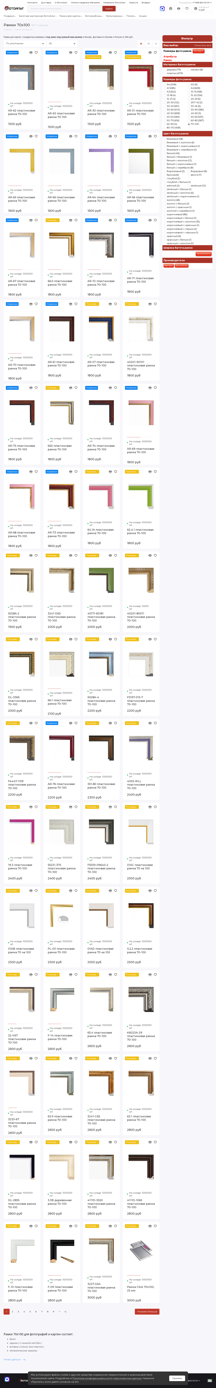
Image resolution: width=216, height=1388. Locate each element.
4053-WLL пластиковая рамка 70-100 (141, 785)
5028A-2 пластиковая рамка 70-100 (22, 617)
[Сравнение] (179, 8)
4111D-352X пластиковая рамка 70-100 (101, 1204)
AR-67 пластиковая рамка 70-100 (21, 282)
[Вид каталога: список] (148, 43)
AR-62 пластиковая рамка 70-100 (21, 112)
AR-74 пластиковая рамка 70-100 (101, 447)
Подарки (10, 16)
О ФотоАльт (61, 2)
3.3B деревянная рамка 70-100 (60, 1202)
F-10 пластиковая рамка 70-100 (20, 1288)
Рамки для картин (70, 16)
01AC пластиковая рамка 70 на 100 (140, 866)
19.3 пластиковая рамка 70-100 (20, 866)
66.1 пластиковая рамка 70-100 (60, 702)
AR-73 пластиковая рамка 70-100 (61, 534)
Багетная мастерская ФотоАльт (38, 16)
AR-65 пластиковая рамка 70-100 (21, 199)
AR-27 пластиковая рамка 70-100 (101, 363)
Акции (143, 16)
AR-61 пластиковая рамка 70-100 (61, 363)
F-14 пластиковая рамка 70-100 (60, 1037)
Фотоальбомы (94, 16)
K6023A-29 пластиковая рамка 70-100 (141, 1036)
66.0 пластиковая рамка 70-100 (60, 282)
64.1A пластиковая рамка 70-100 (100, 531)
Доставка (46, 2)
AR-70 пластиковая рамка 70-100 (21, 366)
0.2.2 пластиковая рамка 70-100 (139, 950)
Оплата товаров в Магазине (85, 2)
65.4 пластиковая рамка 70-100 (99, 1034)
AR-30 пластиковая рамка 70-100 (101, 112)
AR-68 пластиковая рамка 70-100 (21, 534)
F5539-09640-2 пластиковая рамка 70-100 (101, 868)
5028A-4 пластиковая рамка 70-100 (101, 701)
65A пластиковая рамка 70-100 (60, 447)
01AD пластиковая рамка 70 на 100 (100, 950)
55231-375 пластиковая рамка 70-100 (61, 868)
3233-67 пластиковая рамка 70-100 (22, 1123)
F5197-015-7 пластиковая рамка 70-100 (141, 701)
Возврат (146, 2)
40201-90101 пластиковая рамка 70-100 (141, 365)
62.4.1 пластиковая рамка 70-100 (140, 531)
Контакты (32, 2)
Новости (133, 2)
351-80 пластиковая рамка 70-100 (101, 785)
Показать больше (147, 1311)
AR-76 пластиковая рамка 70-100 (61, 785)
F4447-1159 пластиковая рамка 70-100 (22, 785)
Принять (177, 1378)
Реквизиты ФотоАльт (114, 2)
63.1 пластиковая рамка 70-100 (139, 1118)
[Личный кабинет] (170, 8)
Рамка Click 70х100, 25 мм (140, 1288)
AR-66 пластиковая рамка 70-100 (61, 199)
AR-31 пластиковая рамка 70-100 (140, 112)
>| (65, 1311)
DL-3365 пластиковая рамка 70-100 (22, 701)
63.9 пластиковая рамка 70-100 (60, 1118)
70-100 (198, 51)
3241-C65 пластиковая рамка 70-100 (101, 1120)
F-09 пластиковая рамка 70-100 (60, 1288)
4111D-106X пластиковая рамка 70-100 (141, 1204)
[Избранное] (187, 8)
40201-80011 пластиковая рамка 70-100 (141, 617)
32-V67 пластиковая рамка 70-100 (22, 1039)
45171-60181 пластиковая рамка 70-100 (101, 617)
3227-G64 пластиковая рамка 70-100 (101, 1287)
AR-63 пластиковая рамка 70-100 (61, 115)
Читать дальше (14, 1359)
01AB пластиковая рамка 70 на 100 (21, 950)
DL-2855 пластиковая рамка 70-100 (22, 1204)
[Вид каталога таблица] (156, 43)
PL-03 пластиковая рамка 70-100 (61, 950)
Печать (131, 16)
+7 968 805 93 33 (195, 2)
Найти (108, 8)
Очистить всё (202, 45)
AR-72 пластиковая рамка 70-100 (101, 282)
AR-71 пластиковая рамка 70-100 (140, 280)
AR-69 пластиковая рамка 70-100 (140, 450)
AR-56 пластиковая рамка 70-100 (140, 199)
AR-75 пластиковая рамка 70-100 (21, 447)
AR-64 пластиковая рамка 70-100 (101, 199)
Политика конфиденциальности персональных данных (107, 1378)
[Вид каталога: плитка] (141, 43)
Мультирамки (115, 16)
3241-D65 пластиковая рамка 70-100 (61, 617)
